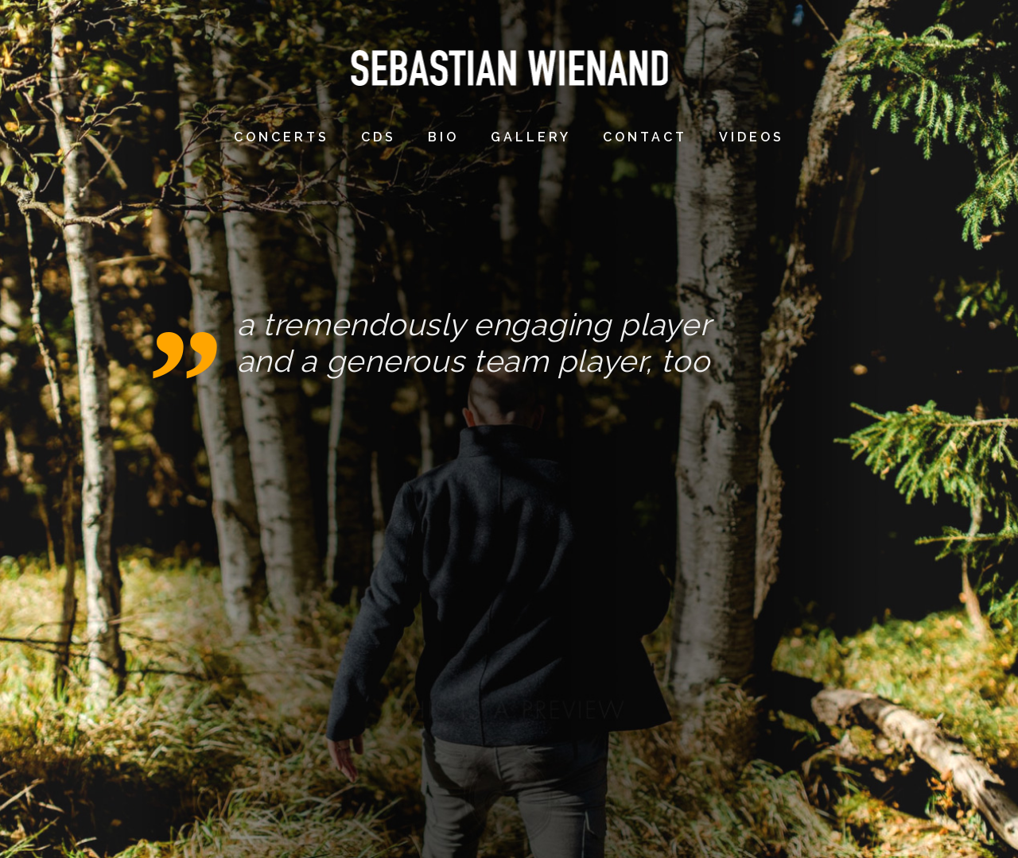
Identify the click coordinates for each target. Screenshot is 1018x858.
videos (751, 137)
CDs (378, 137)
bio (443, 137)
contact (645, 137)
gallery (531, 137)
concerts (281, 137)
